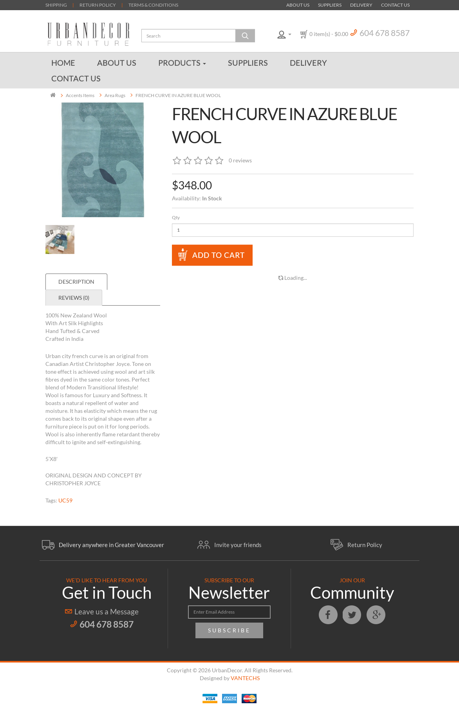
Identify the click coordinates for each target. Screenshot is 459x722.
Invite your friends (238, 544)
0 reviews (240, 160)
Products (182, 62)
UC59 (65, 500)
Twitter (352, 614)
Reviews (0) (73, 297)
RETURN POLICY (98, 5)
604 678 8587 (385, 33)
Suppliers (330, 5)
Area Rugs (115, 95)
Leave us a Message (106, 611)
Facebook (328, 614)
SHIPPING (56, 5)
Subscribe (229, 630)
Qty (176, 217)
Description (76, 281)
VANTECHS (245, 678)
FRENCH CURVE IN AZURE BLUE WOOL (178, 95)
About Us (297, 5)
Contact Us (395, 5)
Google (376, 614)
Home (63, 62)
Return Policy (364, 544)
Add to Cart (218, 254)
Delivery (361, 5)
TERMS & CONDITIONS (153, 5)
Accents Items (80, 95)
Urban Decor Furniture (88, 34)
